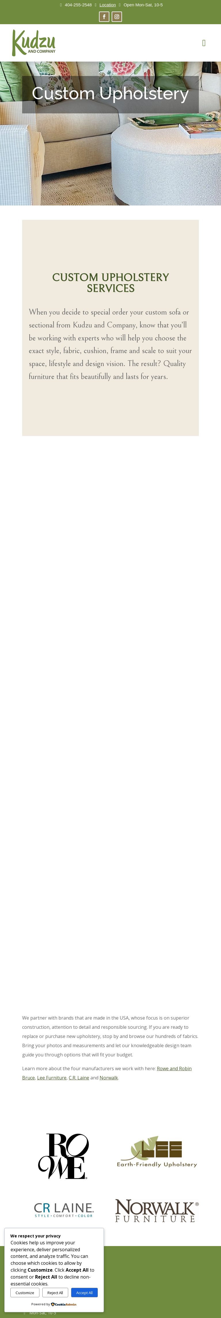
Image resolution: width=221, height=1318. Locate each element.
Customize (25, 1292)
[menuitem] (204, 43)
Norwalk (109, 1078)
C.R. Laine (79, 1078)
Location (108, 4)
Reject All (55, 1292)
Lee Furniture (51, 1078)
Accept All (84, 1292)
